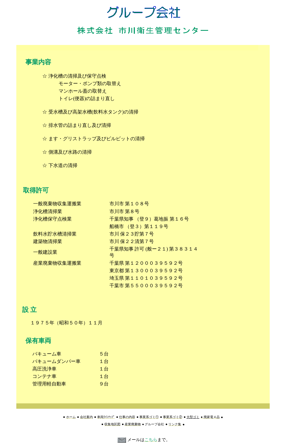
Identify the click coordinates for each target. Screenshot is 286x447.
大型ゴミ (192, 417)
